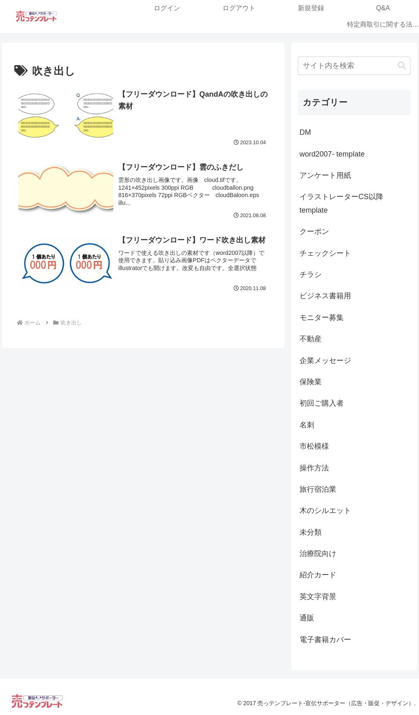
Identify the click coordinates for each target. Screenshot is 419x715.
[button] (401, 65)
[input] (354, 66)
